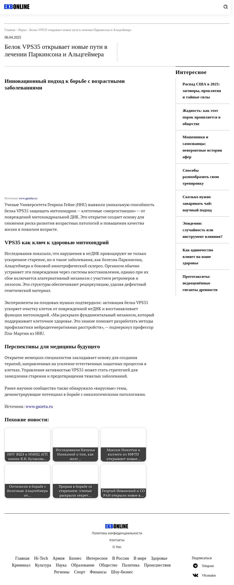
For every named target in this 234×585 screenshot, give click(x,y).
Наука (22, 30)
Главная (10, 30)
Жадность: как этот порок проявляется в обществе (202, 124)
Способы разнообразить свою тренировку (202, 183)
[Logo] (16, 6)
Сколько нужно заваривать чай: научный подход (198, 210)
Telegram (208, 566)
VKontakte (209, 575)
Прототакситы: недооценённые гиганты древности (201, 296)
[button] (225, 6)
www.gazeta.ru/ (28, 198)
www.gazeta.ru (39, 406)
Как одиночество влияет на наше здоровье (199, 269)
